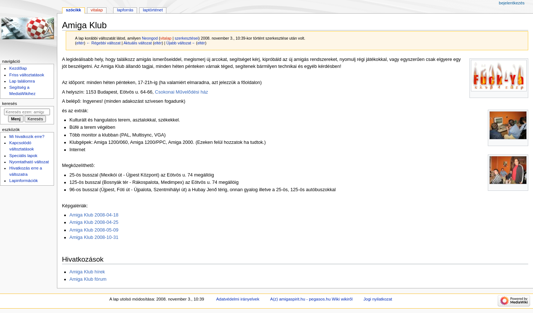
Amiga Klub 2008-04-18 (93, 215)
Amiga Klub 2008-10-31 (93, 237)
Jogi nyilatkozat (377, 299)
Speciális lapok (23, 155)
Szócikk (73, 10)
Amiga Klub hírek (87, 271)
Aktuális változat (137, 43)
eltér (80, 43)
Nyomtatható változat (29, 162)
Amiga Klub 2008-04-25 (93, 222)
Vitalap (97, 10)
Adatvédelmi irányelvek (237, 299)
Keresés (9, 103)
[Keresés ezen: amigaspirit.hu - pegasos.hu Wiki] (27, 112)
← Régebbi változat (103, 43)
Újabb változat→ (180, 43)
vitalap (166, 38)
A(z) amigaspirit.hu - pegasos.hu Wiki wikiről (311, 299)
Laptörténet (153, 10)
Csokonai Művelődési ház (181, 92)
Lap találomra (22, 81)
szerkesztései (186, 38)
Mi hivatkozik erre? (26, 136)
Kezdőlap (18, 68)
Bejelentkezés (512, 3)
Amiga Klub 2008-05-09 (93, 230)
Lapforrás (125, 10)
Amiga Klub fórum (88, 279)
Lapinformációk (23, 180)
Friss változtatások (26, 75)
